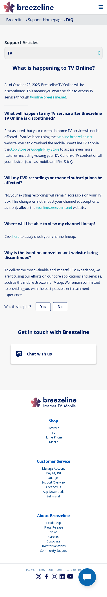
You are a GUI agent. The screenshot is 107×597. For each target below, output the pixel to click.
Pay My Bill (53, 473)
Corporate (53, 541)
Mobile (53, 442)
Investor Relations (54, 546)
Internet (53, 428)
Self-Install (53, 496)
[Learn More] (39, 576)
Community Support (53, 550)
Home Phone (54, 437)
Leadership (53, 523)
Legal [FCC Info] (59, 569)
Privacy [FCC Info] (41, 569)
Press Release (53, 527)
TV (53, 433)
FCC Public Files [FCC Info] (73, 569)
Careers (53, 537)
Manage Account (53, 468)
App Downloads (53, 491)
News (53, 532)
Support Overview (53, 482)
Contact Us (53, 487)
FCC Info (30, 569)
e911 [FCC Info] (51, 569)
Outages (53, 478)
